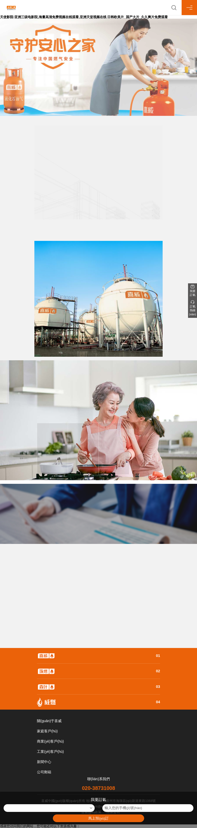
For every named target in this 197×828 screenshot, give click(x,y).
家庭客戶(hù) (47, 731)
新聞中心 (44, 762)
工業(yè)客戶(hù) (50, 751)
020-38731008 (98, 788)
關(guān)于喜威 (49, 721)
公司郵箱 (44, 772)
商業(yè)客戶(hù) (50, 741)
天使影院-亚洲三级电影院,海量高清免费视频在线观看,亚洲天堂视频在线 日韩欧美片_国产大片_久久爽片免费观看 (84, 17)
